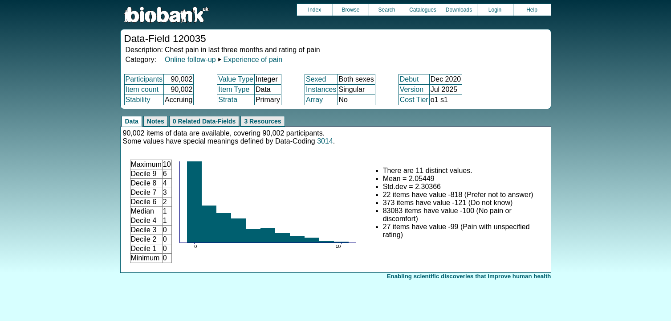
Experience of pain (253, 59)
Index (314, 10)
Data (131, 121)
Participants (144, 79)
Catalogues (422, 10)
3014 (325, 141)
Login (494, 10)
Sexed (316, 79)
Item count (142, 89)
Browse (350, 10)
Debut (409, 79)
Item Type (233, 89)
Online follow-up (190, 59)
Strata (227, 99)
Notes (155, 121)
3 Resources (262, 121)
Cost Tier (414, 99)
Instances (321, 89)
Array (314, 99)
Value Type (235, 79)
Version (411, 89)
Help (531, 10)
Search (386, 10)
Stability (138, 99)
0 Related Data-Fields (204, 121)
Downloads (459, 10)
